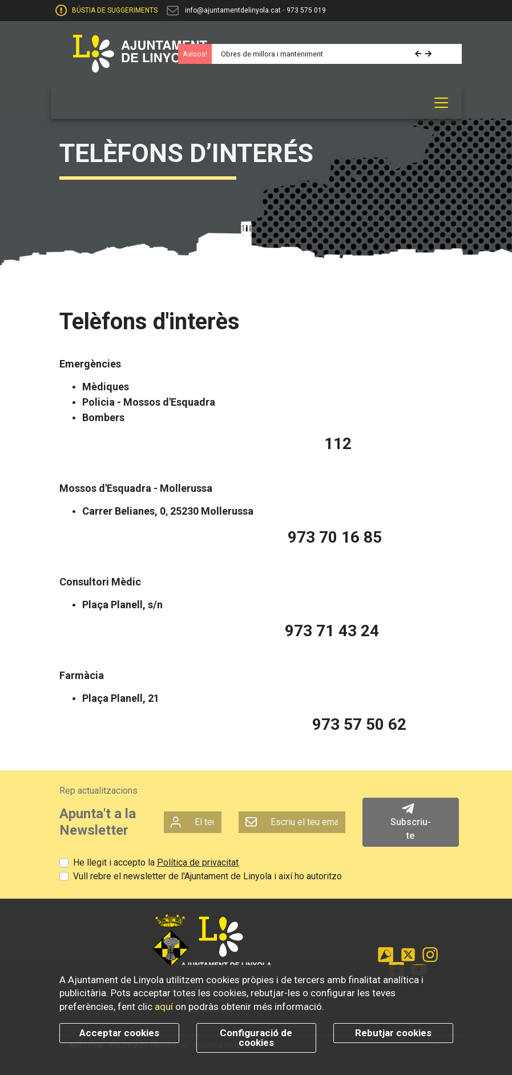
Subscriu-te (410, 821)
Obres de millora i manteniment (272, 54)
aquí (164, 1006)
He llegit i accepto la (156, 862)
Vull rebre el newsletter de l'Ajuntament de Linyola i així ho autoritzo (207, 876)
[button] (419, 54)
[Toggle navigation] (441, 102)
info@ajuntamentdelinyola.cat (233, 10)
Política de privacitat (198, 862)
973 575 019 (306, 10)
